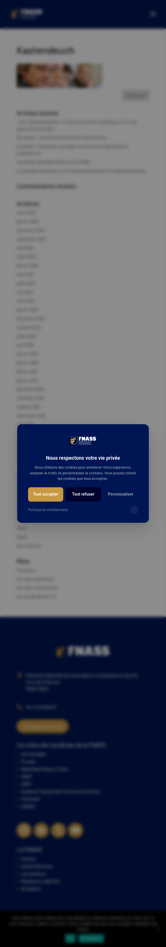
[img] (134, 510)
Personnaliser (120, 494)
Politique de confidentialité (48, 510)
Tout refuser (83, 494)
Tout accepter (45, 494)
